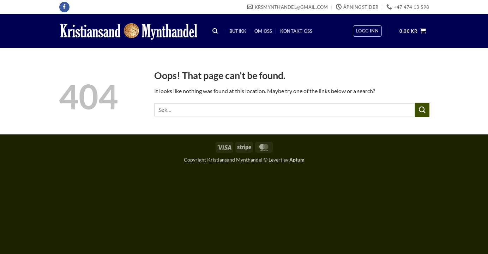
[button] (367, 31)
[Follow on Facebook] (64, 7)
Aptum (297, 160)
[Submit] (422, 109)
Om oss (263, 31)
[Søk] (215, 31)
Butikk (238, 31)
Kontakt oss (296, 31)
